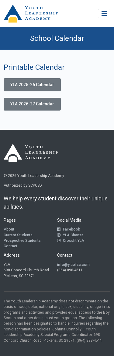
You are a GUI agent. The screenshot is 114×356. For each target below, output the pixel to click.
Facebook (68, 229)
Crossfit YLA (70, 240)
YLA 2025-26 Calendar (32, 84)
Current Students (18, 235)
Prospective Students (22, 240)
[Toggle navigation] (104, 13)
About (9, 229)
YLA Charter (70, 235)
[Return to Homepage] (31, 13)
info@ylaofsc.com (73, 265)
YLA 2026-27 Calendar (32, 103)
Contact (10, 246)
